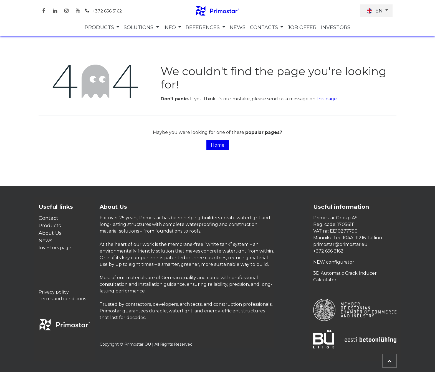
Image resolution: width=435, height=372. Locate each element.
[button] (389, 361)
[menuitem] (102, 28)
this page (327, 98)
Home (217, 145)
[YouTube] (78, 11)
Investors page (55, 247)
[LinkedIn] (55, 11)
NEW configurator (333, 262)
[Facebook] (44, 11)
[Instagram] (66, 11)
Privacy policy (54, 292)
